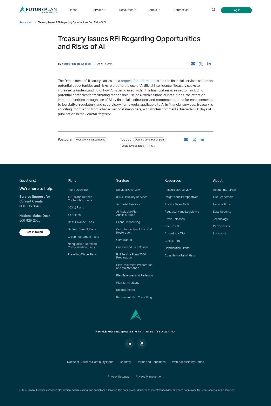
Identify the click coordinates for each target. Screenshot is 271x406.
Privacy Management (149, 377)
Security (125, 362)
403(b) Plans (76, 207)
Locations (219, 233)
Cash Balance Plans (81, 222)
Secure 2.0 (172, 226)
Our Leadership (223, 197)
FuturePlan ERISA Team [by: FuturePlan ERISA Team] (76, 64)
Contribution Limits (177, 248)
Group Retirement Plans (83, 236)
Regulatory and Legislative (182, 211)
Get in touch (35, 232)
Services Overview (128, 189)
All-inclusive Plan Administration (127, 213)
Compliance (124, 240)
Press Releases (175, 219)
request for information (138, 81)
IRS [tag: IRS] (151, 146)
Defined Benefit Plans (82, 229)
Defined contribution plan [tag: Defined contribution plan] (149, 139)
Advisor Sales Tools (177, 204)
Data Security (222, 211)
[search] (214, 10)
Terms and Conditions (151, 362)
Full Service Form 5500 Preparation (131, 256)
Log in (236, 10)
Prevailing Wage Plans (82, 254)
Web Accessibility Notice (188, 362)
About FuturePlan (224, 189)
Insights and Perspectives (181, 197)
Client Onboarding (128, 222)
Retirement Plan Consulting (134, 297)
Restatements (125, 290)
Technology (220, 219)
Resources (25, 22)
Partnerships (221, 226)
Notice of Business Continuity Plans (90, 362)
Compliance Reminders (180, 255)
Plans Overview (78, 189)
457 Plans (74, 215)
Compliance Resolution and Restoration (134, 231)
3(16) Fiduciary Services (131, 197)
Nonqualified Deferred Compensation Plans (82, 246)
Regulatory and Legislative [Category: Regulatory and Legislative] (90, 139)
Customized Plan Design (132, 247)
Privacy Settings (118, 377)
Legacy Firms (222, 204)
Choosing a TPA (175, 233)
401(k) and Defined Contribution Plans (80, 199)
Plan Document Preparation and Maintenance (134, 267)
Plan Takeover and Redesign (134, 275)
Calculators (172, 241)
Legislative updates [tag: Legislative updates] (133, 146)
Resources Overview (178, 189)
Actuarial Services (128, 204)
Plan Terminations (127, 282)
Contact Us (178, 9)
